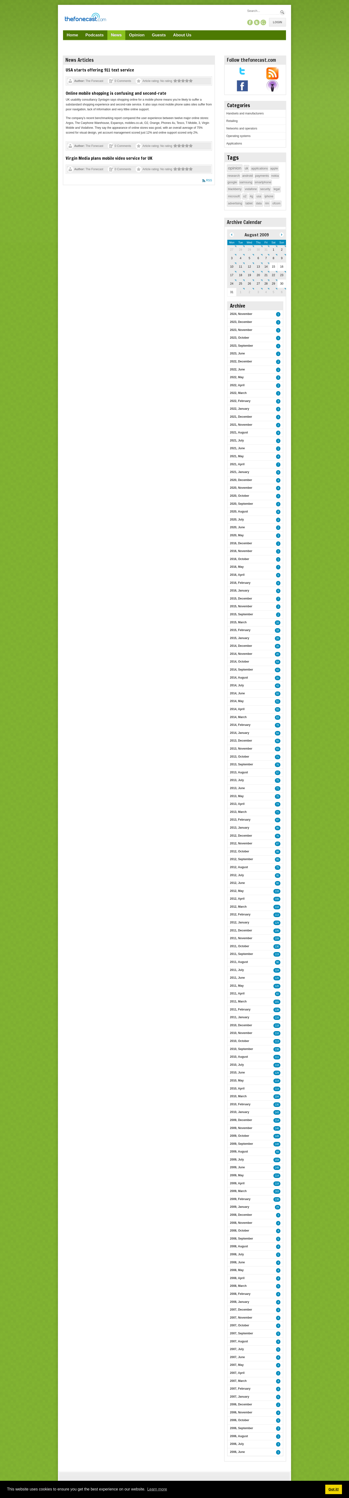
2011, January (239, 1017)
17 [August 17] (231, 275)
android (247, 175)
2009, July (237, 1159)
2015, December (241, 598)
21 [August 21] (266, 275)
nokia (275, 175)
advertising (235, 203)
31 (277, 678)
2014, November (241, 654)
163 (277, 1191)
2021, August (239, 432)
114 (277, 1081)
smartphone (263, 182)
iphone (269, 196)
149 (277, 1136)
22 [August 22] (273, 275)
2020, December (241, 480)
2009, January (239, 1207)
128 (277, 1073)
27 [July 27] (231, 249)
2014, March (238, 717)
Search (282, 12)
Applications (234, 143)
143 (277, 1112)
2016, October (239, 559)
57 (277, 772)
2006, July (237, 1444)
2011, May (237, 985)
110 (277, 907)
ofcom (276, 203)
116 (277, 1017)
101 (277, 1002)
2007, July (237, 1349)
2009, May (237, 1175)
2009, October (239, 1136)
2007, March (238, 1381)
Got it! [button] (333, 1489)
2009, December (241, 1120)
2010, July (237, 1064)
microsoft (234, 196)
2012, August (239, 867)
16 (277, 622)
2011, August (239, 962)
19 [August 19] (249, 275)
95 (277, 828)
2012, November (241, 843)
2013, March (238, 812)
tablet (249, 203)
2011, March (238, 1001)
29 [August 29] (273, 283)
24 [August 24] (231, 283)
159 (277, 1160)
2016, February (240, 583)
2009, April (237, 1183)
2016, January (239, 590)
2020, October (239, 495)
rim (267, 203)
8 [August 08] (273, 258)
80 (277, 883)
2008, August (239, 1246)
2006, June (237, 1452)
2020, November (241, 487)
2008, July (237, 1254)
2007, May (237, 1365)
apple (274, 168)
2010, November (241, 1033)
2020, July (237, 519)
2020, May (237, 535)
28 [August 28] (266, 283)
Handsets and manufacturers (245, 113)
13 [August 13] (258, 266)
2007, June (237, 1357)
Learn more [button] (157, 1489)
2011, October (239, 946)
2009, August (239, 1151)
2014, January (239, 733)
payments (262, 175)
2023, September (241, 345)
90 (277, 962)
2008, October (239, 1230)
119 (277, 954)
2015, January (239, 638)
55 (277, 709)
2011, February (240, 1009)
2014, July (237, 685)
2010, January (239, 1112)
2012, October (239, 851)
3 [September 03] (258, 292)
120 (277, 978)
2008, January (239, 1302)
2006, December (241, 1404)
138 (277, 1010)
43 (277, 685)
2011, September (241, 954)
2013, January (239, 827)
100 (277, 899)
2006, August (239, 1436)
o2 (244, 196)
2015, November (241, 606)
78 (277, 725)
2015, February (240, 630)
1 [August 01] (273, 249)
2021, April (237, 464)
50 (277, 693)
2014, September (241, 669)
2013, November (241, 748)
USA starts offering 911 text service (100, 70)
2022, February (240, 401)
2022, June (237, 369)
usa (258, 196)
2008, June (237, 1262)
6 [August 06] (258, 258)
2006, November (241, 1412)
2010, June (237, 1072)
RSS (209, 180)
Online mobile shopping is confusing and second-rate (116, 93)
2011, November (241, 938)
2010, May (237, 1080)
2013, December (241, 740)
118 (277, 1025)
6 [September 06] (282, 292)
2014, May (237, 701)
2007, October (239, 1325)
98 (277, 851)
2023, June (237, 353)
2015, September (241, 614)
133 (277, 891)
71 (277, 757)
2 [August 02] (282, 249)
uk (246, 168)
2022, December (241, 361)
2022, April (237, 385)
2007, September (241, 1333)
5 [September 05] (273, 292)
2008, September (241, 1238)
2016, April (237, 575)
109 (277, 938)
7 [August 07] (266, 258)
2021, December (241, 416)
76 (277, 764)
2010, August (239, 1056)
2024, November (241, 314)
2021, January (239, 472)
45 (277, 654)
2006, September (241, 1428)
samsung (245, 182)
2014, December (241, 646)
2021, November (241, 424)
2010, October (239, 1041)
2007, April (237, 1373)
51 (277, 701)
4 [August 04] (240, 258)
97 (277, 820)
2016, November (241, 551)
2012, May (237, 891)
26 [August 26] (249, 283)
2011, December (241, 930)
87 (277, 843)
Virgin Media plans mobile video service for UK (109, 158)
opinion (234, 168)
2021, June (237, 448)
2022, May (237, 377)
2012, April (237, 898)
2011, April (237, 993)
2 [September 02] (249, 292)
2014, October (239, 661)
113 (277, 914)
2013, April (237, 804)
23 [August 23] (281, 275)
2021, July (237, 440)
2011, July (237, 970)
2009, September (241, 1144)
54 (277, 662)
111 (277, 1057)
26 (277, 638)
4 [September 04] (266, 292)
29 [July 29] (249, 249)
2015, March (238, 622)
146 (277, 1128)
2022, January (239, 408)
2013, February (240, 819)
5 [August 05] (249, 258)
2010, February (240, 1104)
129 (277, 922)
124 (277, 970)
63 (277, 717)
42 (277, 670)
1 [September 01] (240, 292)
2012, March (238, 906)
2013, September (241, 764)
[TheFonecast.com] (85, 18)
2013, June (237, 788)
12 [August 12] (249, 266)
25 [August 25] (240, 283)
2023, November (241, 330)
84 (277, 733)
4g (251, 196)
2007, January (239, 1396)
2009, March (238, 1191)
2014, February (240, 725)
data (259, 203)
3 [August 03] (232, 258)
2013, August (239, 772)
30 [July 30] (258, 249)
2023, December (241, 322)
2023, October (239, 337)
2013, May (237, 796)
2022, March (238, 393)
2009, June (237, 1167)
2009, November (241, 1128)
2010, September (241, 1049)
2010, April (237, 1088)
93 (277, 1152)
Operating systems (238, 136)
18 (277, 630)
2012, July (237, 875)
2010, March (238, 1096)
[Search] (262, 11)
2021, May (237, 456)
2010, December (241, 1025)
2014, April (237, 709)
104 (277, 1096)
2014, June (237, 693)
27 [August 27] (258, 283)
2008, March (238, 1286)
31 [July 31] (266, 249)
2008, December (241, 1215)
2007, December (241, 1309)
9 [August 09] (282, 258)
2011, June (237, 977)
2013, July (237, 780)
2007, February (240, 1388)
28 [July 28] (240, 249)
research (234, 175)
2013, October (239, 756)
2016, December (241, 543)
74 (277, 804)
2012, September (241, 859)
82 (277, 994)
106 (277, 930)
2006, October (239, 1420)
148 (277, 1144)
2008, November (241, 1223)
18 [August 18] (240, 275)
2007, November (241, 1317)
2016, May (237, 567)
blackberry (234, 189)
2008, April (237, 1278)
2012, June (237, 883)
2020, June (237, 527)
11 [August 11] (240, 266)
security (265, 189)
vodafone (251, 189)
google (232, 182)
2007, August (239, 1341)
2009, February (240, 1199)
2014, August (239, 677)
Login (277, 22)
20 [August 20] (258, 275)
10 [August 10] (231, 266)
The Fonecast (94, 81)
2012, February (240, 914)
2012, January (239, 922)
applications (259, 168)
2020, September (241, 503)
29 (277, 1207)
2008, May (237, 1270)
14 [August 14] (266, 266)
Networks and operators (241, 128)
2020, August (239, 511)
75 (277, 780)
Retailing (232, 121)
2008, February (240, 1294)
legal (277, 189)
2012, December (241, 835)
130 (277, 946)
